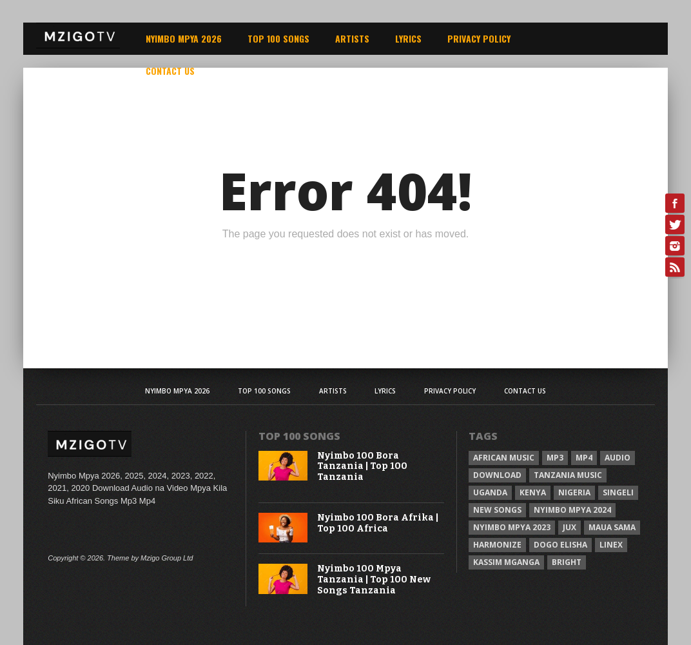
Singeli (618, 492)
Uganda (490, 492)
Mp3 (555, 457)
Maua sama (612, 527)
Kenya (533, 492)
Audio (617, 457)
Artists (352, 38)
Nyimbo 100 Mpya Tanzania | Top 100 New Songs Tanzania (374, 580)
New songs (497, 509)
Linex (611, 544)
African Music (503, 457)
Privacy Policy (479, 38)
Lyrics (408, 38)
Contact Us (170, 70)
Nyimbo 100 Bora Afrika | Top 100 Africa (377, 523)
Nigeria (574, 492)
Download (497, 475)
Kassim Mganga (506, 562)
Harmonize (497, 544)
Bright (566, 562)
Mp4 (584, 457)
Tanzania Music (568, 475)
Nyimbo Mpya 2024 (572, 509)
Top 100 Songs (278, 38)
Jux (569, 527)
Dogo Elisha (560, 544)
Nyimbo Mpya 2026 (184, 38)
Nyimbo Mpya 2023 (511, 527)
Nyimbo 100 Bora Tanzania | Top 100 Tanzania (362, 467)
